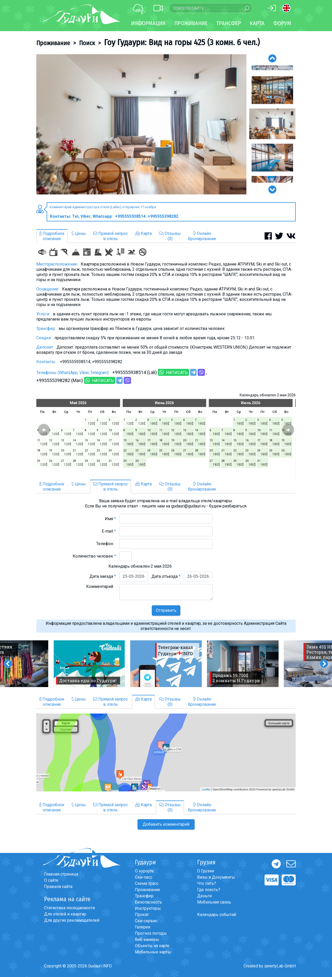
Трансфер (144, 895)
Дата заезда (102, 576)
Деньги (204, 895)
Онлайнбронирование (202, 236)
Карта (257, 23)
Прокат (142, 914)
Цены (79, 233)
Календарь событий (216, 914)
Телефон (106, 543)
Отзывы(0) (170, 236)
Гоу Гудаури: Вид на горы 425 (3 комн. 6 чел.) (182, 42)
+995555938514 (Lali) (134, 372)
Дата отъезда (166, 576)
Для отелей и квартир (65, 914)
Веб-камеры (147, 939)
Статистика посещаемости (69, 907)
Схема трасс (146, 883)
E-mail (109, 531)
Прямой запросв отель (110, 236)
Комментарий (101, 586)
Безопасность (148, 902)
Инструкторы (148, 908)
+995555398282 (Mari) (59, 380)
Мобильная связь (214, 902)
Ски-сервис (146, 920)
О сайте (51, 880)
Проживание (53, 43)
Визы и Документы (216, 877)
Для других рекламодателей (71, 920)
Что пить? (206, 883)
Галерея (142, 927)
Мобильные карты (153, 951)
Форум (282, 23)
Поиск (87, 43)
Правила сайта (58, 886)
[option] (141, 124)
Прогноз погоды (151, 933)
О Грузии (205, 871)
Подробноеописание (51, 236)
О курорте (144, 871)
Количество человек (94, 556)
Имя (110, 518)
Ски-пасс (143, 877)
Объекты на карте (152, 945)
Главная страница (61, 874)
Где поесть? (208, 889)
